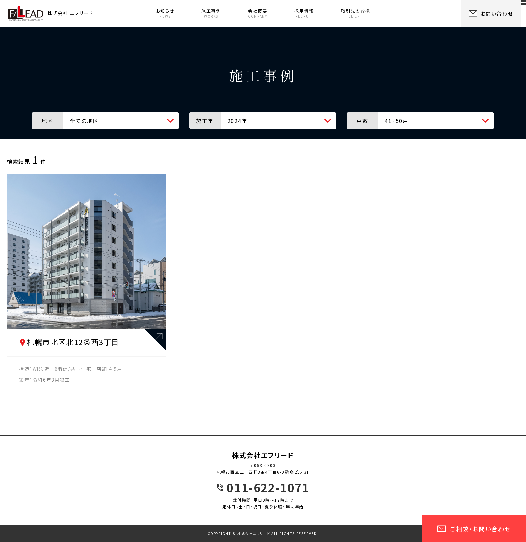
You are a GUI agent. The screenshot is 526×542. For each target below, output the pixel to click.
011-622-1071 (268, 487)
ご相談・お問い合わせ (474, 528)
